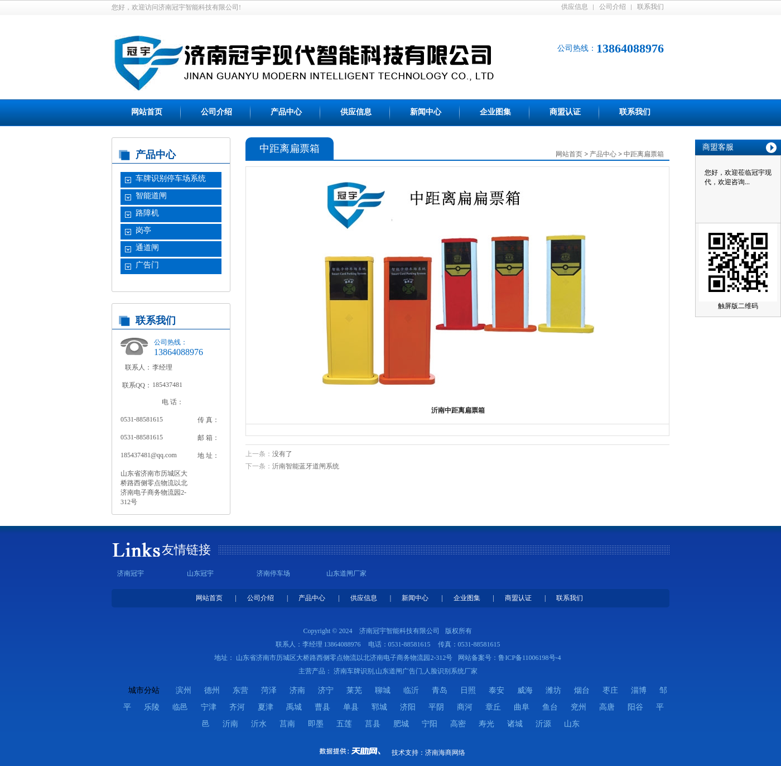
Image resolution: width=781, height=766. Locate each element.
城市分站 (144, 690)
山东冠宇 (200, 573)
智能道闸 (151, 196)
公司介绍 (612, 7)
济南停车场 (273, 573)
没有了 (282, 454)
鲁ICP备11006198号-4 (529, 658)
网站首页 (146, 112)
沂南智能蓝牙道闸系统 (305, 466)
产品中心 (286, 112)
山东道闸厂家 (346, 573)
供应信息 (574, 7)
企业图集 (495, 112)
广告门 (147, 265)
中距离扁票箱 (644, 154)
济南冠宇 (130, 573)
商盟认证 (565, 112)
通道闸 (147, 247)
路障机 (147, 213)
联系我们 (650, 7)
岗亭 (143, 230)
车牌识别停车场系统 (171, 178)
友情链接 (186, 550)
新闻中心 (425, 112)
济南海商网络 (445, 753)
